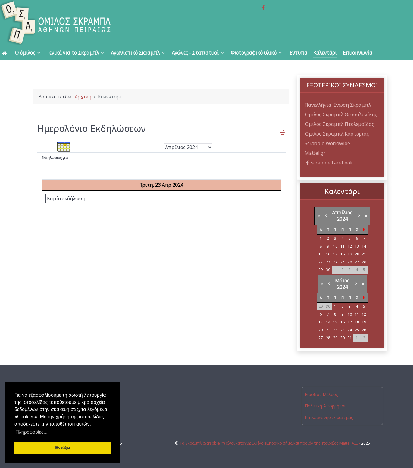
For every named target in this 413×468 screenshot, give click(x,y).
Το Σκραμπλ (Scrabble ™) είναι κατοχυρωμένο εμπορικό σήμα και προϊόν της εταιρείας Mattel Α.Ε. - (270, 443)
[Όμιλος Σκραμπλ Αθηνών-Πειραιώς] (82, 22)
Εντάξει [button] (62, 447)
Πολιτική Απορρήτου (326, 406)
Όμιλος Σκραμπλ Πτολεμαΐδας (339, 124)
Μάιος (342, 280)
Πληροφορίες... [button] (31, 432)
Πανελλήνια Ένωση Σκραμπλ (338, 104)
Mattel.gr (315, 153)
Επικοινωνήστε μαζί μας (329, 417)
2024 (342, 219)
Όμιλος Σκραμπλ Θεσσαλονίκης (341, 114)
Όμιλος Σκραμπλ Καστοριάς (337, 133)
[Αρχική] (5, 53)
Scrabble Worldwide (327, 143)
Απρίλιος (342, 212)
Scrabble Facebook (329, 162)
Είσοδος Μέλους (321, 394)
